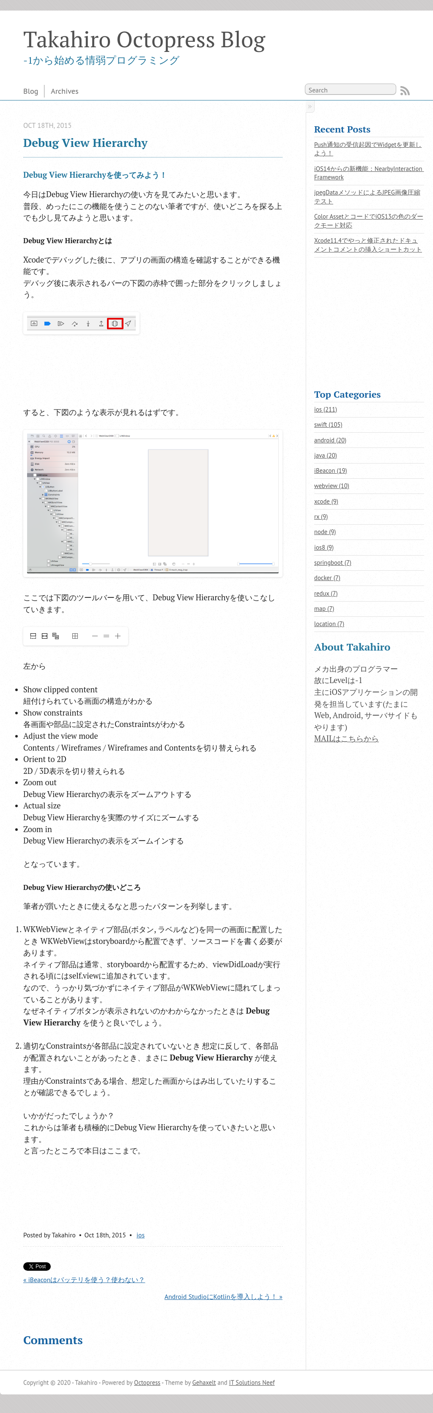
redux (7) (326, 593)
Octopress (147, 1382)
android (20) (330, 440)
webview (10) (331, 486)
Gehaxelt (204, 1382)
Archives (64, 91)
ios (141, 1235)
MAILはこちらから (346, 738)
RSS (405, 90)
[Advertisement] (91, 371)
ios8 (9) (324, 547)
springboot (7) (332, 563)
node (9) (325, 532)
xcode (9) (326, 501)
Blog (30, 91)
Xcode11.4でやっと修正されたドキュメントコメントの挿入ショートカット (368, 244)
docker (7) (327, 578)
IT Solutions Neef (252, 1382)
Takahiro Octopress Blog (144, 39)
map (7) (324, 609)
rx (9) (321, 517)
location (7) (329, 624)
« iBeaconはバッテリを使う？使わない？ (84, 1279)
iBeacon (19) (330, 470)
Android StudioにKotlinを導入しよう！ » (223, 1296)
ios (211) (325, 409)
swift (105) (328, 424)
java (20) (325, 455)
